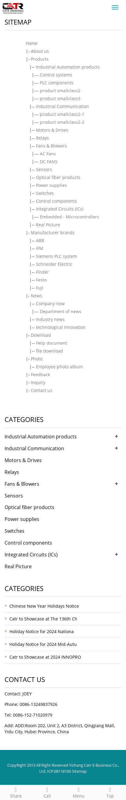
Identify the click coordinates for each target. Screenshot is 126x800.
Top (110, 792)
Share (15, 792)
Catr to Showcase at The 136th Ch (43, 619)
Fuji (39, 288)
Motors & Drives (52, 130)
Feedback (40, 374)
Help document (51, 343)
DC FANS (48, 161)
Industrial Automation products (68, 67)
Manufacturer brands (53, 232)
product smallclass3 (60, 98)
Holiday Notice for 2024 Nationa (41, 631)
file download (49, 351)
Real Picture (48, 225)
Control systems (56, 75)
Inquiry (38, 382)
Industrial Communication (62, 106)
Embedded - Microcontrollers (69, 217)
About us (40, 51)
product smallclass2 (60, 90)
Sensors (44, 169)
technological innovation (61, 327)
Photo (36, 359)
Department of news (60, 311)
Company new (50, 303)
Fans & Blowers (51, 146)
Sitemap (79, 771)
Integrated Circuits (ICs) (59, 209)
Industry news (50, 319)
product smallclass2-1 (62, 114)
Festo (41, 280)
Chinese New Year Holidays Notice (44, 606)
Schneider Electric (54, 264)
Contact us (41, 390)
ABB (40, 240)
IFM (39, 248)
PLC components (56, 83)
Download (41, 335)
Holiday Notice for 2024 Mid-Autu (43, 644)
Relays (42, 138)
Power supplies (51, 185)
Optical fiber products (58, 177)
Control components (56, 201)
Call (47, 792)
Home (31, 43)
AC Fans (48, 154)
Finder (42, 272)
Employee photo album (59, 367)
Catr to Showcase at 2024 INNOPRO (45, 657)
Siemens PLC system (56, 256)
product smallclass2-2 (62, 122)
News (36, 296)
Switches (45, 193)
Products (40, 59)
